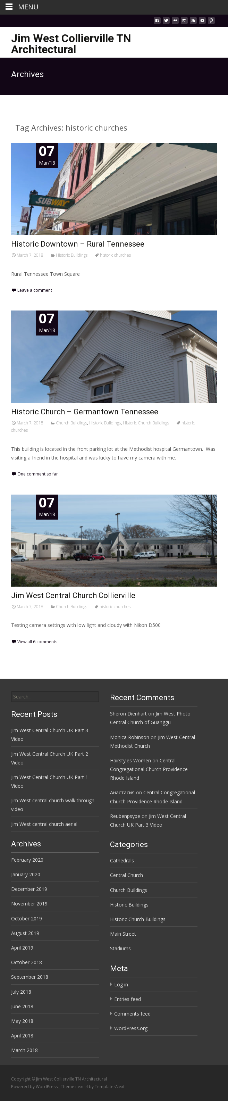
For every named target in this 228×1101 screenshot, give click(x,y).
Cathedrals (122, 860)
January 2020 (25, 874)
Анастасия (122, 792)
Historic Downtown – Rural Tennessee (77, 244)
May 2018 (22, 1021)
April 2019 (22, 947)
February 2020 (27, 859)
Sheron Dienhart (128, 713)
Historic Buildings (71, 255)
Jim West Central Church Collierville (73, 595)
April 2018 (22, 1035)
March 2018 (24, 1050)
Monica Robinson (129, 737)
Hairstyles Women (130, 760)
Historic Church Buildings (146, 423)
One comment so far (37, 474)
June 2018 (22, 1006)
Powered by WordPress (35, 1087)
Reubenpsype (125, 816)
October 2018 (26, 962)
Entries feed (127, 999)
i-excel (82, 1087)
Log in (121, 984)
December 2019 (29, 889)
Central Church (126, 875)
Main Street (123, 933)
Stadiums (120, 948)
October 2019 (26, 918)
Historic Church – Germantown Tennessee (84, 411)
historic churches (115, 255)
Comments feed (132, 1013)
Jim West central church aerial (44, 824)
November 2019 (29, 903)
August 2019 (25, 933)
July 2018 (21, 991)
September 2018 (29, 977)
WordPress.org (130, 1028)
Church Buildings (71, 423)
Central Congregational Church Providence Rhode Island (149, 769)
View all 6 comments (37, 642)
